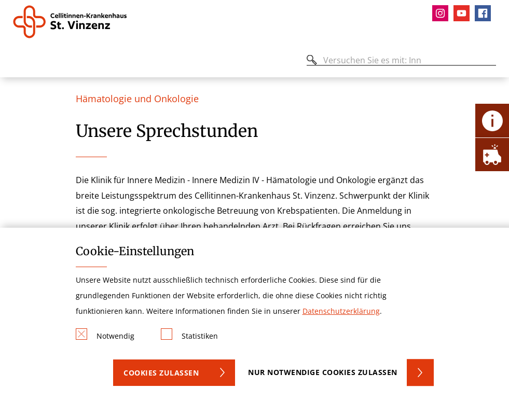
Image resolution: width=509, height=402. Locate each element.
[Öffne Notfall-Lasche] (492, 154)
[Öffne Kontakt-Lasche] (492, 120)
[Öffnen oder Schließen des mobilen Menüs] (18, 62)
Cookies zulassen (161, 373)
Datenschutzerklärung (341, 311)
